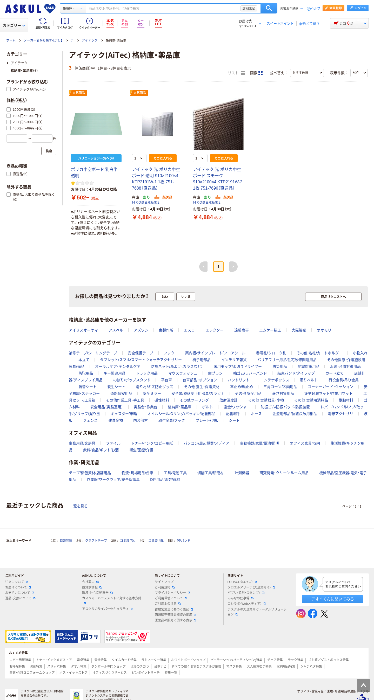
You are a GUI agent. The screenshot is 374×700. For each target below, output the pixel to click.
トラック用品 (147, 373)
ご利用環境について (171, 598)
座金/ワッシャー (237, 407)
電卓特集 (83, 660)
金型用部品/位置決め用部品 (294, 414)
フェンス (90, 420)
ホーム (11, 40)
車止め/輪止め (241, 387)
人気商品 (78, 93)
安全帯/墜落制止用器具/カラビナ (197, 393)
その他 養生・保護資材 (201, 387)
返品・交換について (20, 598)
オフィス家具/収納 (305, 443)
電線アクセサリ (340, 414)
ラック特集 (295, 660)
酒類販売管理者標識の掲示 (175, 615)
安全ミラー (152, 393)
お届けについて (18, 587)
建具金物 (115, 420)
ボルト (207, 407)
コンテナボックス (274, 380)
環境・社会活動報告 (97, 593)
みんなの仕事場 (240, 598)
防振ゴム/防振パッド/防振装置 (285, 407)
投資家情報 (92, 587)
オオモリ (324, 330)
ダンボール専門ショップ (108, 666)
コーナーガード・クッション (330, 387)
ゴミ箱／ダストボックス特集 (328, 660)
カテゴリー (14, 25)
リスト (236, 73)
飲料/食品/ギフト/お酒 (101, 450)
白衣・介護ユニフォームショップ (32, 673)
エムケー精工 (270, 330)
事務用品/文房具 (82, 443)
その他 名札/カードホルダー (319, 353)
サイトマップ (164, 582)
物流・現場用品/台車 (137, 473)
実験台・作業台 (145, 407)
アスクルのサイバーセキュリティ (107, 609)
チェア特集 (275, 660)
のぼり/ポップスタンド (132, 380)
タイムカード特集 (124, 660)
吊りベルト (309, 380)
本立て (83, 360)
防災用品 (279, 366)
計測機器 (242, 473)
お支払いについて (19, 593)
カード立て (334, 373)
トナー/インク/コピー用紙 (152, 443)
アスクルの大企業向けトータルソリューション (257, 612)
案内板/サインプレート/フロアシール (215, 353)
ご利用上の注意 (168, 604)
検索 (269, 8)
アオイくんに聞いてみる (332, 599)
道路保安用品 (121, 393)
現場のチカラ (139, 666)
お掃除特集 (17, 666)
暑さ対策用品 (283, 393)
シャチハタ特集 (311, 666)
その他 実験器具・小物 (266, 400)
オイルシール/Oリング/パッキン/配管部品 (181, 414)
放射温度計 (228, 400)
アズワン (141, 330)
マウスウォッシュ (182, 373)
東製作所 (166, 330)
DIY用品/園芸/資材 (165, 479)
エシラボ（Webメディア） (247, 604)
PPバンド (183, 541)
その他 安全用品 (248, 393)
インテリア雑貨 (234, 360)
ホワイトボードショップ (188, 660)
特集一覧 (171, 673)
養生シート (116, 387)
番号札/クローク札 (271, 353)
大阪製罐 (299, 330)
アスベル (116, 330)
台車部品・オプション (200, 380)
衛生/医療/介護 (141, 450)
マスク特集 (234, 666)
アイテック (89, 40)
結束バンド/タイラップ (296, 373)
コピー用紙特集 (20, 660)
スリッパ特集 (56, 666)
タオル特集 (78, 666)
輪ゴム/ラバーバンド (250, 373)
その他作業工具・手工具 (125, 400)
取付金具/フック (171, 420)
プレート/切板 (207, 420)
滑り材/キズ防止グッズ (154, 387)
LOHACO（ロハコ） (242, 582)
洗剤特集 (36, 666)
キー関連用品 (114, 373)
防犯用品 (85, 373)
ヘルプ (315, 8)
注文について (16, 582)
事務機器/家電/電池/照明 (259, 443)
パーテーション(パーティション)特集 (236, 660)
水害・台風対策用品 (345, 366)
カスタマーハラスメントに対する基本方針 (111, 600)
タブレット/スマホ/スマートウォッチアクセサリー (141, 360)
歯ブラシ (215, 373)
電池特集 (100, 660)
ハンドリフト (239, 380)
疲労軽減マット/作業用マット (328, 393)
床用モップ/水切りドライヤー (237, 366)
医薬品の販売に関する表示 (175, 620)
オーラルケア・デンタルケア (118, 366)
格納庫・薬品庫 (179, 407)
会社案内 (90, 582)
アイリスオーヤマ (83, 330)
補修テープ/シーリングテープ (93, 353)
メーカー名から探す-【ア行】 (43, 40)
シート (234, 420)
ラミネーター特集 (153, 660)
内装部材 (140, 420)
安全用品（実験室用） (106, 407)
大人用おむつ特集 (259, 666)
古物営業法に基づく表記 (174, 609)
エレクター (214, 330)
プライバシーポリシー (172, 593)
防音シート (87, 387)
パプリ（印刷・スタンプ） (246, 593)
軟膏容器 (66, 541)
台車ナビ (160, 666)
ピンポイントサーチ (146, 673)
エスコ (189, 330)
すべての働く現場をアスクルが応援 (196, 666)
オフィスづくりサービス (109, 673)
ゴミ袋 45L (156, 541)
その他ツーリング (194, 400)
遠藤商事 (241, 330)
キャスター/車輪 (124, 414)
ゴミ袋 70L (127, 541)
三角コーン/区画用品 (280, 387)
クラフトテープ (96, 541)
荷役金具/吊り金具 (344, 380)
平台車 (166, 380)
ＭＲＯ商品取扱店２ (146, 202)
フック (169, 353)
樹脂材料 (346, 400)
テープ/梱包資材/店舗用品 (90, 473)
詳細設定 (249, 8)
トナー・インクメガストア (54, 660)
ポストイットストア (73, 673)
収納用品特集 (286, 666)
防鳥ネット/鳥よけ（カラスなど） (177, 366)
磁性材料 (162, 400)
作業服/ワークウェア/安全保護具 (113, 479)
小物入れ (360, 353)
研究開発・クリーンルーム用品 (284, 473)
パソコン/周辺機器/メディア (206, 443)
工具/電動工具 (175, 473)
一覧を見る (79, 506)
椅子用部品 (201, 360)
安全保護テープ (140, 353)
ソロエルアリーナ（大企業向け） (251, 587)
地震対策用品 (308, 366)
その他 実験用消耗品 (311, 400)
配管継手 (233, 414)
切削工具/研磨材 (210, 473)
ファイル (113, 443)
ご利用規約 (165, 587)
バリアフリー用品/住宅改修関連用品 (287, 360)
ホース (256, 414)
